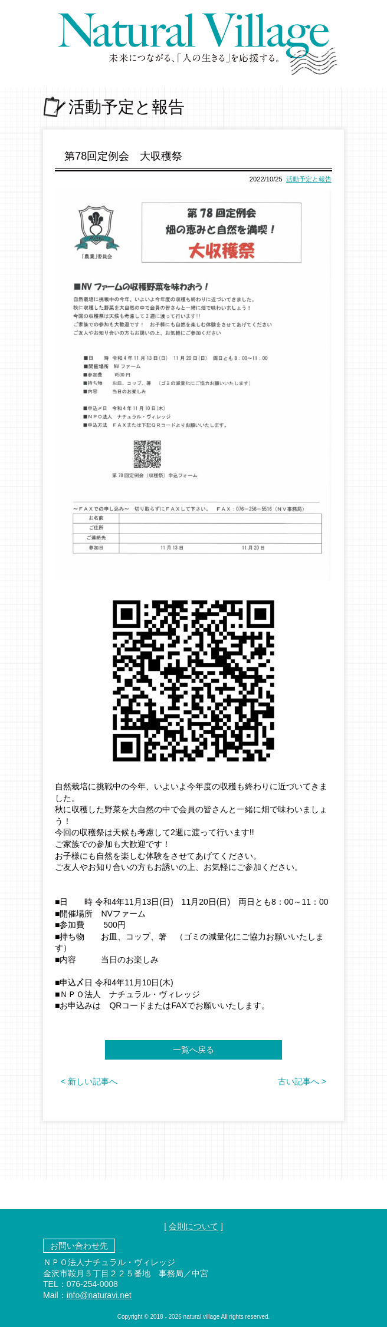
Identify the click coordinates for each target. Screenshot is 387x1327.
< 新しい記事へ (89, 1081)
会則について (193, 1226)
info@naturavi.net (99, 1295)
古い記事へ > (302, 1081)
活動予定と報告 (309, 179)
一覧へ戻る (193, 1049)
